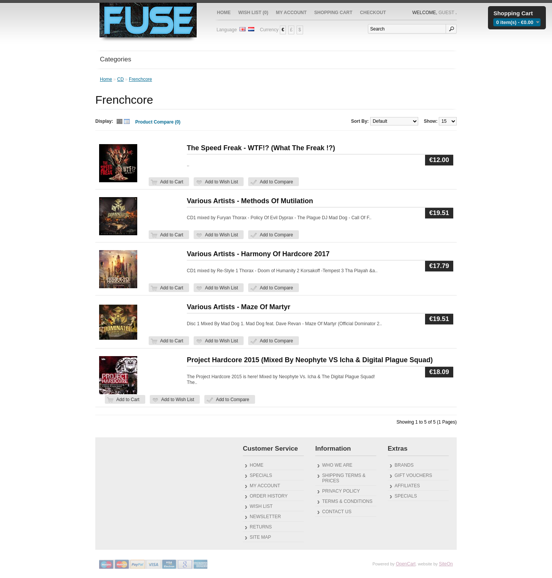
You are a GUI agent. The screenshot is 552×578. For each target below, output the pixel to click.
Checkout (373, 12)
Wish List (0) (253, 12)
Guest (446, 12)
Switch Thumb (123, 122)
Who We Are (337, 465)
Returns (261, 527)
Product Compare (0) (158, 122)
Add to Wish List (221, 182)
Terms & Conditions (347, 501)
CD (120, 79)
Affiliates (407, 485)
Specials (261, 475)
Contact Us (336, 511)
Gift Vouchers (413, 475)
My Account (291, 12)
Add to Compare (276, 182)
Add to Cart (171, 182)
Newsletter (265, 516)
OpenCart (406, 564)
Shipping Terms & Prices (344, 478)
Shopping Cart (333, 12)
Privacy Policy (341, 491)
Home (224, 12)
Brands (404, 465)
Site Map (260, 537)
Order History (269, 496)
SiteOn (446, 564)
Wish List (261, 506)
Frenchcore (140, 79)
